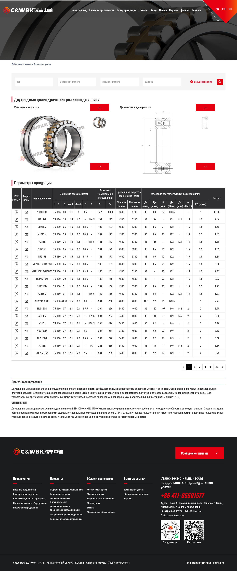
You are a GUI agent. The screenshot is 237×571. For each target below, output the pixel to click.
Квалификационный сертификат (30, 498)
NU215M (42, 226)
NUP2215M (42, 278)
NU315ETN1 (42, 352)
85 (85, 211)
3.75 (217, 308)
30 (64, 278)
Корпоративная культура (26, 494)
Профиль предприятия (24, 489)
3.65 (217, 315)
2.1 (71, 308)
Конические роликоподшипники (66, 519)
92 (154, 300)
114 (155, 219)
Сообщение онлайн (200, 452)
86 (154, 226)
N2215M (42, 293)
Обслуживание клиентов (136, 494)
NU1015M (42, 211)
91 (163, 226)
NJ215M (42, 234)
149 (172, 308)
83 (154, 211)
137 (155, 308)
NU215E (42, 248)
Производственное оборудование (30, 503)
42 (216, 366)
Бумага (90, 508)
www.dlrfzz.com (176, 515)
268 (110, 300)
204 (100, 300)
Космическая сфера (97, 489)
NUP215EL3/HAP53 (42, 271)
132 (100, 278)
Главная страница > (23, 63)
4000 (121, 300)
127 (110, 219)
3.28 (217, 323)
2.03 (217, 278)
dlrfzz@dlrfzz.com (193, 510)
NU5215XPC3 (42, 300)
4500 (121, 219)
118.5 (91, 241)
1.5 (71, 219)
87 (163, 211)
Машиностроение (96, 494)
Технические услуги (134, 489)
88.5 (85, 226)
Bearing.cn (218, 562)
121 (180, 219)
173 (110, 241)
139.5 (91, 315)
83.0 (110, 211)
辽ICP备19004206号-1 (119, 562)
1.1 (71, 211)
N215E (42, 241)
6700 (134, 211)
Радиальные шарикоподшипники (67, 489)
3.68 (217, 338)
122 (172, 219)
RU (230, 9)
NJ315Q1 (42, 308)
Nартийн (128, 498)
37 (64, 308)
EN (223, 9)
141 (100, 241)
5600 (121, 211)
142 (180, 308)
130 (59, 219)
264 (110, 315)
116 (155, 241)
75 (54, 211)
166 (110, 278)
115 (59, 211)
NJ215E (42, 256)
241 (100, 345)
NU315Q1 (42, 338)
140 (155, 315)
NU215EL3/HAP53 (42, 263)
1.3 (217, 263)
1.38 (217, 241)
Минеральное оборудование (101, 512)
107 (100, 219)
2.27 (217, 300)
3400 (121, 308)
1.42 (217, 226)
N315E (42, 345)
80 (146, 211)
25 (64, 219)
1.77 (217, 293)
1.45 (217, 234)
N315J (42, 323)
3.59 (217, 345)
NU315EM (42, 330)
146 (100, 263)
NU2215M (42, 286)
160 (59, 308)
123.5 (172, 300)
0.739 (217, 211)
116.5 (91, 219)
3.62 (217, 330)
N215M (42, 219)
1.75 (217, 286)
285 (110, 345)
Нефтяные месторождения (101, 498)
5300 (134, 219)
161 (110, 263)
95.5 (85, 308)
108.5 (172, 211)
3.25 (217, 352)
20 (64, 211)
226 (110, 308)
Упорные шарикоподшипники (65, 510)
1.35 (217, 271)
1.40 (217, 219)
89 (85, 300)
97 (163, 234)
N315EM (42, 315)
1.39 (217, 248)
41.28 (64, 300)
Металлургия (93, 503)
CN (217, 9)
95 (85, 330)
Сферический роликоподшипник (66, 515)
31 (64, 286)
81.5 (146, 300)
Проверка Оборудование (26, 508)
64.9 (100, 211)
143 (91, 345)
